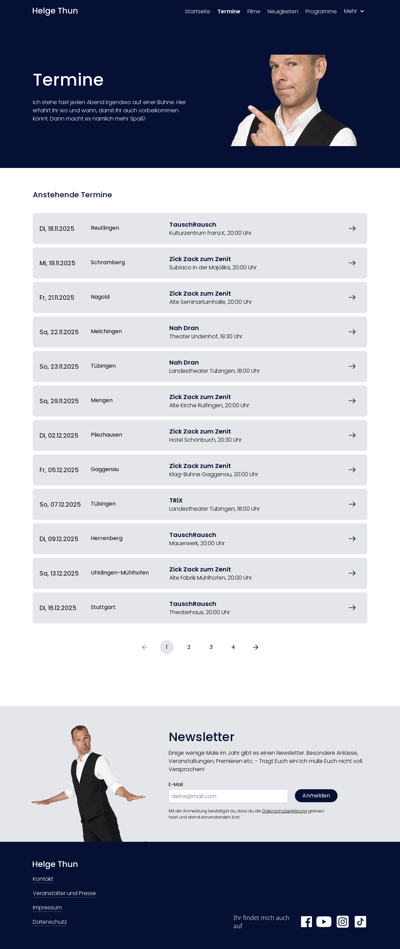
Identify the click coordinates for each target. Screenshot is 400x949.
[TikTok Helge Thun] (360, 922)
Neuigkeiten (283, 11)
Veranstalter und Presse (64, 894)
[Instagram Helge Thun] (342, 922)
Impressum (47, 908)
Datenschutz (50, 922)
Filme (253, 11)
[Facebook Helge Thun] (306, 922)
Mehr (354, 11)
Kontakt (43, 879)
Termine (228, 11)
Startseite (197, 11)
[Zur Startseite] (55, 12)
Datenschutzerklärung (284, 811)
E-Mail (176, 784)
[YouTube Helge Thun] (324, 921)
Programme (321, 11)
